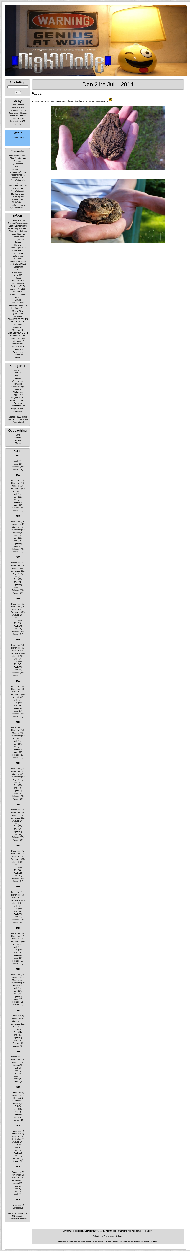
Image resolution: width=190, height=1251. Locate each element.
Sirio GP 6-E (17, 311)
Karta (18, 435)
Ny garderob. (18, 169)
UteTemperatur (17, 107)
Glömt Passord (17, 105)
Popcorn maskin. (18, 175)
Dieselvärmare (18, 303)
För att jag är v (18, 197)
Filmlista (17, 124)
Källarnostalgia (17, 386)
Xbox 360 (18, 275)
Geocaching (18, 378)
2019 (18, 722)
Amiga (17, 297)
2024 (18, 516)
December (15, 480)
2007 (18, 1200)
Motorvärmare (18, 237)
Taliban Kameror (18, 234)
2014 (18, 928)
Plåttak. (18, 166)
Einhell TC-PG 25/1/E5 (18, 319)
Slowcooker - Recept (17, 116)
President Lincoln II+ (18, 305)
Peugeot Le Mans (17, 400)
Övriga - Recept (17, 118)
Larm (18, 270)
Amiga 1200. (17, 199)
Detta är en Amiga (18, 172)
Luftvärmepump (18, 220)
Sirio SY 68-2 (18, 280)
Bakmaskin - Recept (17, 110)
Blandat (17, 373)
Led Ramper (17, 250)
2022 (18, 598)
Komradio (18, 384)
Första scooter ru (17, 205)
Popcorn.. (18, 161)
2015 (18, 887)
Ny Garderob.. (18, 164)
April (16, 461)
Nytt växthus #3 (18, 180)
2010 (18, 1087)
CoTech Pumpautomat (18, 223)
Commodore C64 (17, 121)
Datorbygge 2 (18, 341)
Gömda (18, 443)
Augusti (15, 491)
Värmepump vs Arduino (18, 228)
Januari (16, 469)
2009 (18, 1125)
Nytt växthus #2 (18, 191)
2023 (18, 557)
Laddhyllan (17, 327)
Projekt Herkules (18, 406)
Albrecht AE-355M (18, 261)
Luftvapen (18, 389)
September (16, 488)
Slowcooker (18, 355)
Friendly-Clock (18, 239)
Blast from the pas (18, 158)
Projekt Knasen (18, 408)
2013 (18, 969)
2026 (18, 456)
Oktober (15, 486)
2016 (18, 845)
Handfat (17, 245)
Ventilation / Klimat (18, 264)
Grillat (17, 357)
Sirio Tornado (18, 283)
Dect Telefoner (18, 344)
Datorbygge (18, 256)
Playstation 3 (18, 272)
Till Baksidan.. (18, 188)
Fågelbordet (18, 259)
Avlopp (18, 242)
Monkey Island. (17, 194)
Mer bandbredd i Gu (18, 186)
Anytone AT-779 (18, 286)
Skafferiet (18, 325)
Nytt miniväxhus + (17, 208)
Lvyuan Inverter (18, 313)
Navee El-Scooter (17, 335)
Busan (17, 376)
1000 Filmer (18, 253)
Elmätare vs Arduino (18, 231)
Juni (16, 497)
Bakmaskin (18, 352)
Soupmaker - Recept (18, 113)
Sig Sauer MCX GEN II (18, 333)
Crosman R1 (17, 330)
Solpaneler (18, 316)
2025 (18, 475)
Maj (15, 500)
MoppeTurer (17, 395)
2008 (18, 1167)
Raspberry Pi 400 (17, 294)
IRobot (18, 278)
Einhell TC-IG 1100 (17, 322)
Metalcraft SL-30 (18, 346)
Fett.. (18, 183)
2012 (18, 1010)
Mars (16, 464)
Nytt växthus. (18, 202)
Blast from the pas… (18, 155)
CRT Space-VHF (18, 308)
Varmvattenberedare (18, 226)
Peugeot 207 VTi (18, 397)
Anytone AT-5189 (17, 289)
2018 (18, 763)
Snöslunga (17, 411)
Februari (15, 467)
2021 (18, 640)
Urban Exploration (18, 248)
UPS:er (18, 300)
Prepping (18, 403)
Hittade (18, 440)
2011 (18, 1051)
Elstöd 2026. (17, 177)
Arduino (17, 370)
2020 (18, 681)
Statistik (17, 437)
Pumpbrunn (18, 267)
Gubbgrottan (17, 381)
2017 (18, 804)
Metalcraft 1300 (18, 338)
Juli (15, 494)
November (15, 483)
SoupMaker (18, 349)
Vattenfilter (17, 292)
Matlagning (18, 392)
